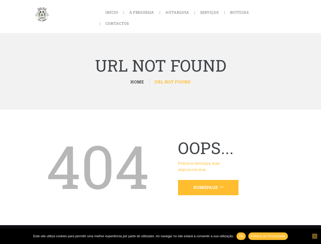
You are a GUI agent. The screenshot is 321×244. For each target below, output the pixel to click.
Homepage (205, 187)
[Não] (314, 236)
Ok (241, 236)
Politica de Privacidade (268, 236)
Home (137, 81)
